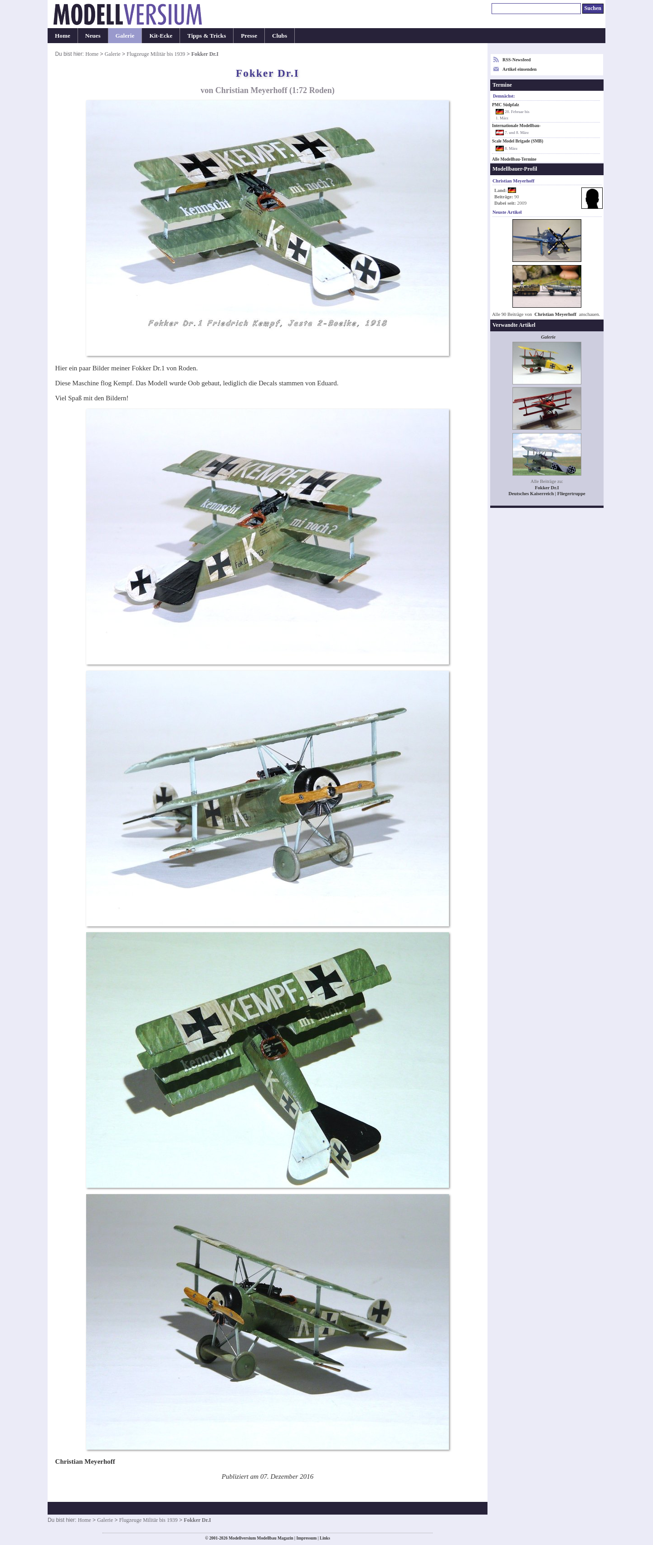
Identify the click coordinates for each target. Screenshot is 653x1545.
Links (325, 1538)
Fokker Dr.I (547, 487)
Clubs (279, 35)
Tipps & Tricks (206, 35)
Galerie (125, 35)
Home (62, 35)
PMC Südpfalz (505, 105)
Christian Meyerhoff (556, 314)
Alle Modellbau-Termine (514, 159)
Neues (93, 35)
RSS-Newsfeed (516, 59)
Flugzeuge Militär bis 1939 (156, 54)
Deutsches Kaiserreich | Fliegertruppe (546, 493)
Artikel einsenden (519, 69)
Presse (249, 35)
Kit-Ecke (160, 35)
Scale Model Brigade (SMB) (517, 141)
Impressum (306, 1538)
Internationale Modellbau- (516, 125)
